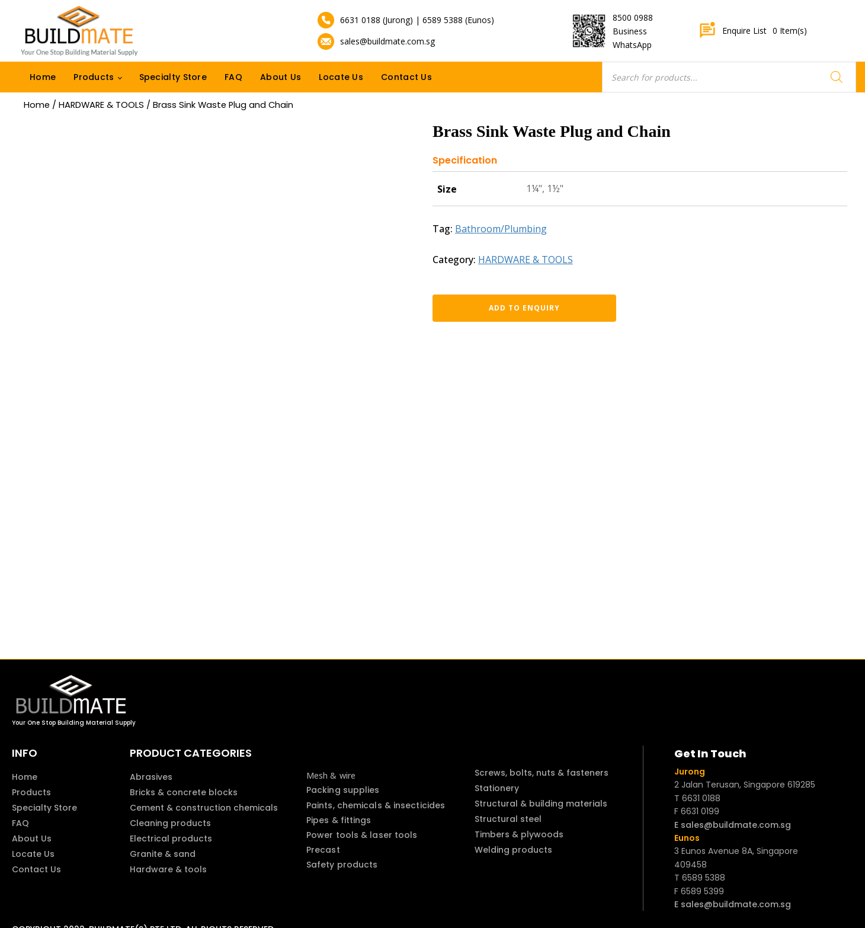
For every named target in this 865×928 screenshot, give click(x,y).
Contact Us (406, 77)
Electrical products (171, 838)
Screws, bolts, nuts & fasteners (541, 773)
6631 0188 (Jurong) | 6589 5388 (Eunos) (417, 19)
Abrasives (151, 777)
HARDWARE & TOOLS (101, 105)
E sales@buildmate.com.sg (732, 825)
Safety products (342, 865)
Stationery (497, 788)
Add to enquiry (494, 308)
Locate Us (341, 77)
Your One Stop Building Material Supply (74, 722)
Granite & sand (163, 854)
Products (93, 77)
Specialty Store (173, 77)
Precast (323, 850)
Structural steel (508, 819)
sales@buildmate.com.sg (387, 41)
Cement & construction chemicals (204, 808)
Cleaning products (170, 823)
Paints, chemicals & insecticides (375, 805)
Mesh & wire (330, 775)
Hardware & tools (168, 869)
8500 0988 (633, 17)
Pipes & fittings (338, 820)
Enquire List (753, 31)
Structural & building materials (541, 803)
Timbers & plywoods (519, 834)
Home (43, 77)
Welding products (513, 850)
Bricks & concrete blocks (184, 792)
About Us (280, 77)
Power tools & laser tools (362, 835)
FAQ (233, 77)
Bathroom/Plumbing (501, 228)
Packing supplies (343, 790)
